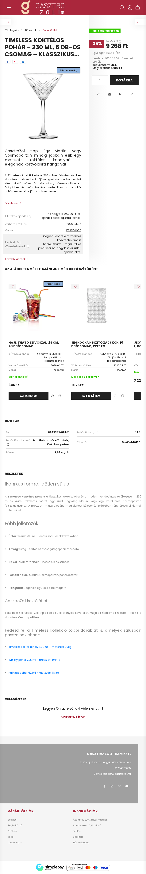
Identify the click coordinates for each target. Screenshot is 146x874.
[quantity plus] (105, 80)
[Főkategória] (12, 30)
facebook (104, 786)
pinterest (119, 786)
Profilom (12, 831)
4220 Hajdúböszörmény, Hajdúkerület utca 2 (105, 762)
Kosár (11, 837)
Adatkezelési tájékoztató (87, 825)
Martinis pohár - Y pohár (50, 440)
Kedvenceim (15, 842)
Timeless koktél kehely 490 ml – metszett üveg (40, 647)
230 (137, 432)
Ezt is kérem (28, 396)
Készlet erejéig (68, 70)
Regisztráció (15, 825)
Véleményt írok (73, 717)
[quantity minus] (95, 80)
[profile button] (130, 7)
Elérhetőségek (81, 842)
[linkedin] (23, 62)
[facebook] (7, 62)
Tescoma (58, 370)
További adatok (15, 259)
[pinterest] (15, 62)
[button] (98, 94)
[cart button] (137, 7)
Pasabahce (73, 230)
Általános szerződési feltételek (90, 819)
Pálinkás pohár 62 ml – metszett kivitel (34, 673)
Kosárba (124, 80)
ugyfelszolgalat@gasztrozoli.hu (112, 773)
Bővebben (11, 203)
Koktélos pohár (58, 444)
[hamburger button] (8, 7)
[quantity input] (100, 80)
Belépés (12, 819)
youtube (127, 786)
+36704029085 (122, 768)
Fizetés (77, 831)
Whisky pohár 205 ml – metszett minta (34, 660)
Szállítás (78, 837)
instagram (112, 786)
